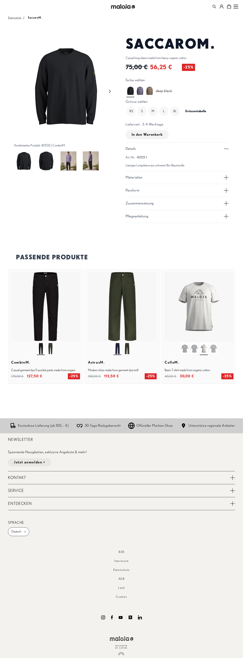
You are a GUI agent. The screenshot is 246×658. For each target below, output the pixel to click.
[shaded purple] (140, 87)
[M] (152, 111)
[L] (163, 111)
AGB (121, 579)
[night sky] (117, 345)
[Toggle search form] (214, 6)
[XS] (131, 111)
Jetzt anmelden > (29, 462)
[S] (142, 111)
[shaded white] (203, 345)
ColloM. (172, 362)
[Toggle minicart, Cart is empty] (229, 6)
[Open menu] (236, 6)
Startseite (14, 17)
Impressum (121, 561)
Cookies (121, 596)
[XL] (174, 111)
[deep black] (130, 87)
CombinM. (20, 362)
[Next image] (110, 91)
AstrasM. (96, 362)
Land (121, 587)
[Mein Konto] (222, 6)
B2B (121, 552)
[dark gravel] (149, 87)
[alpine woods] (50, 345)
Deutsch (19, 532)
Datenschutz (121, 570)
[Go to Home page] (123, 6)
